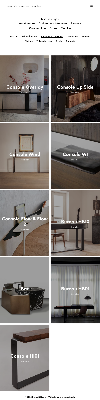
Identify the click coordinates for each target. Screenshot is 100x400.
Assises (14, 36)
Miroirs (86, 36)
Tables (29, 41)
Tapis (59, 41)
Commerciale (37, 28)
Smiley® (70, 41)
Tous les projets (50, 19)
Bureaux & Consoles (52, 36)
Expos (53, 28)
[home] (22, 6)
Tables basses (44, 41)
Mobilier (66, 28)
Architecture (27, 23)
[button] (91, 6)
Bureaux (76, 23)
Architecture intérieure (53, 23)
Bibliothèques (29, 36)
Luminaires (72, 36)
